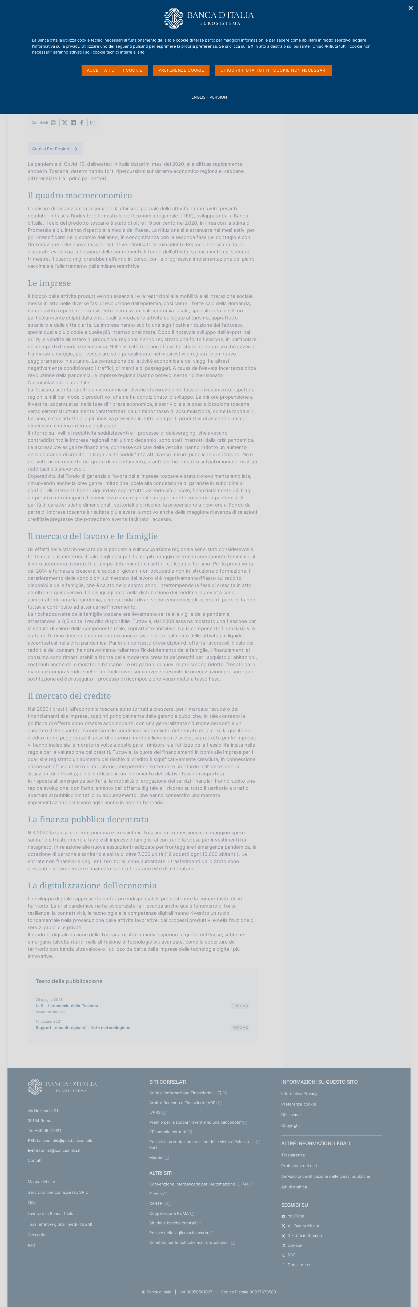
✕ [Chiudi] (411, 8)
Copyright (290, 1125)
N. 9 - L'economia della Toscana (67, 1005)
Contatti (35, 1160)
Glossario (37, 1234)
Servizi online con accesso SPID (58, 1192)
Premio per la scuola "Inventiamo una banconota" (195, 1122)
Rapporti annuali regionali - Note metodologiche (83, 1027)
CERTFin (157, 1203)
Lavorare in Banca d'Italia (51, 1213)
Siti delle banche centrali (172, 1222)
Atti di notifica (294, 1186)
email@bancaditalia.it (61, 1150)
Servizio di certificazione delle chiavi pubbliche (325, 1176)
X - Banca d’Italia (300, 1225)
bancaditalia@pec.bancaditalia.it (67, 1140)
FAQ (31, 1245)
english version (209, 100)
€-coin (155, 1193)
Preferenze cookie (298, 1104)
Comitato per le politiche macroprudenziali (189, 1242)
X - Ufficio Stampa (301, 1235)
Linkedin (292, 1245)
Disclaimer (291, 1114)
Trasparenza (293, 1155)
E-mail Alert (295, 1264)
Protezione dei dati (299, 1165)
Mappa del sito (41, 1181)
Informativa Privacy (299, 1093)
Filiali (33, 1202)
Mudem (156, 1157)
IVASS (155, 1112)
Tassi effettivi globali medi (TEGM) (60, 1224)
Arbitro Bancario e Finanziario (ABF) (183, 1102)
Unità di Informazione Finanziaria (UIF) (185, 1092)
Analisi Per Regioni (51, 148)
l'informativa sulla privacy (55, 46)
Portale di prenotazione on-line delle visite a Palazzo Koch (199, 1144)
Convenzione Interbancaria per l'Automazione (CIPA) (198, 1184)
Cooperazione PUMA (169, 1213)
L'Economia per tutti (167, 1131)
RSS (288, 1254)
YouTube (292, 1216)
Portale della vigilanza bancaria (178, 1232)
